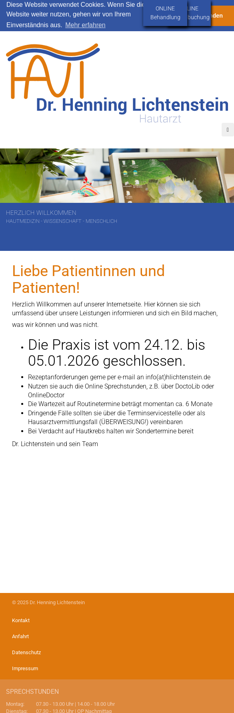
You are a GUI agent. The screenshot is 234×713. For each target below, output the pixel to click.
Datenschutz (26, 652)
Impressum (25, 668)
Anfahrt (20, 636)
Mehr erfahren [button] (85, 25)
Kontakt (21, 620)
